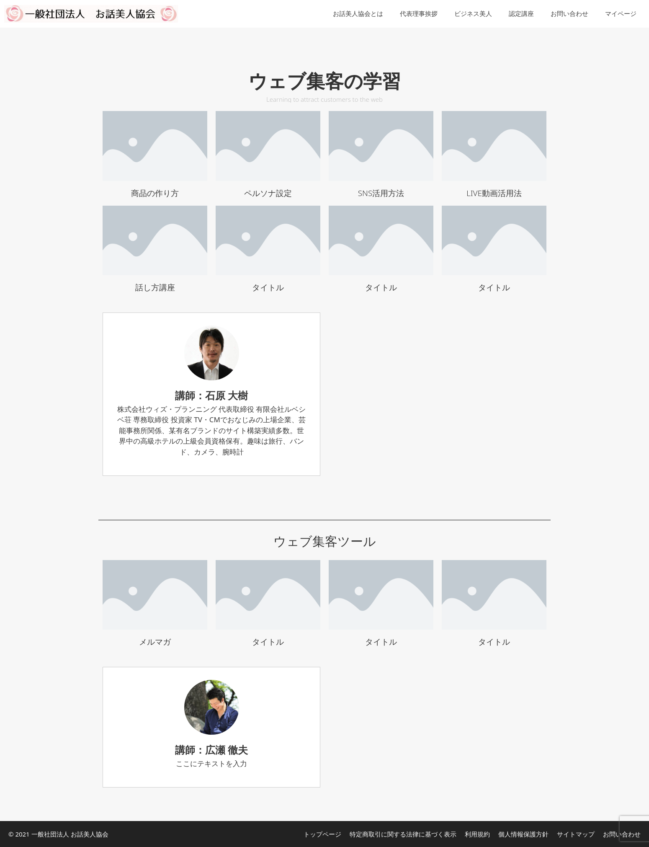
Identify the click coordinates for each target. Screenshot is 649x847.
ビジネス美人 (473, 14)
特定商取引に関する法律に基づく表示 (403, 834)
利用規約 (477, 834)
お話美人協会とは (358, 14)
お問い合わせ (569, 14)
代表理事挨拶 (419, 14)
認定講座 (521, 14)
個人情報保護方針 (523, 834)
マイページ (620, 14)
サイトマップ (576, 834)
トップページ (322, 834)
